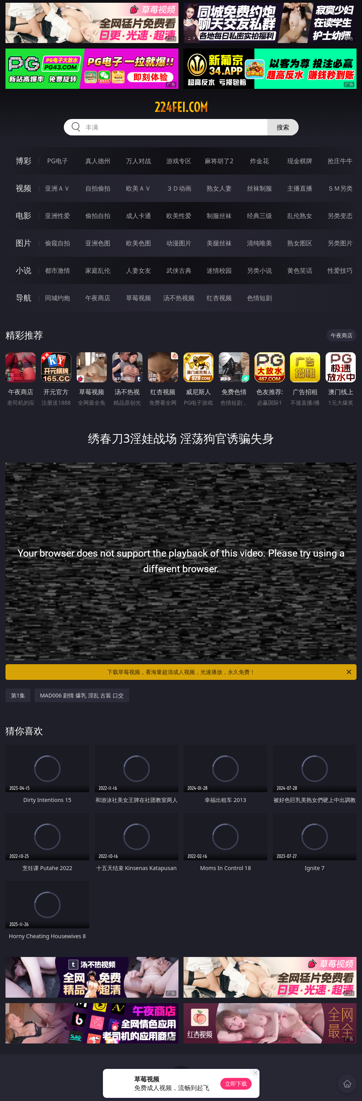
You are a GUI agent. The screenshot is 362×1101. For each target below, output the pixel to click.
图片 (23, 243)
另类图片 (340, 243)
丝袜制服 (259, 188)
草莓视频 (138, 298)
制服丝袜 (219, 215)
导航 (23, 297)
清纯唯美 (259, 243)
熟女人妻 (219, 188)
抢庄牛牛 (340, 161)
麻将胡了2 (219, 161)
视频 (23, 188)
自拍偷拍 (97, 188)
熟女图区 (299, 243)
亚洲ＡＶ (57, 188)
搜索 (283, 127)
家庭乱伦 (97, 270)
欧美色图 (138, 243)
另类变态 (340, 215)
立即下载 (236, 1083)
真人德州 (97, 161)
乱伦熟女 (299, 215)
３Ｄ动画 (178, 188)
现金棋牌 (299, 161)
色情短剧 (259, 298)
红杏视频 (219, 298)
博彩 (23, 160)
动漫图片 (178, 243)
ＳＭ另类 (340, 188)
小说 (23, 270)
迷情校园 (219, 270)
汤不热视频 (179, 298)
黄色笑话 (299, 270)
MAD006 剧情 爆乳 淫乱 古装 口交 (82, 695)
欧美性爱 (178, 215)
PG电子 (57, 161)
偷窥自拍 (57, 243)
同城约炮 (57, 298)
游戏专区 (178, 161)
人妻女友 (138, 270)
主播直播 (299, 188)
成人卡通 (138, 215)
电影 (23, 215)
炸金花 (259, 161)
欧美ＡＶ (138, 188)
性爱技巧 (340, 270)
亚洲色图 (97, 243)
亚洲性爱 (57, 215)
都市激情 (57, 270)
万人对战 (138, 161)
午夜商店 (97, 298)
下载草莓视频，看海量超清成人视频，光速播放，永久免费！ (230, 672)
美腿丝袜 (219, 243)
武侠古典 (178, 270)
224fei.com (181, 107)
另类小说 (259, 270)
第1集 (18, 695)
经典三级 (259, 215)
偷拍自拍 (97, 215)
